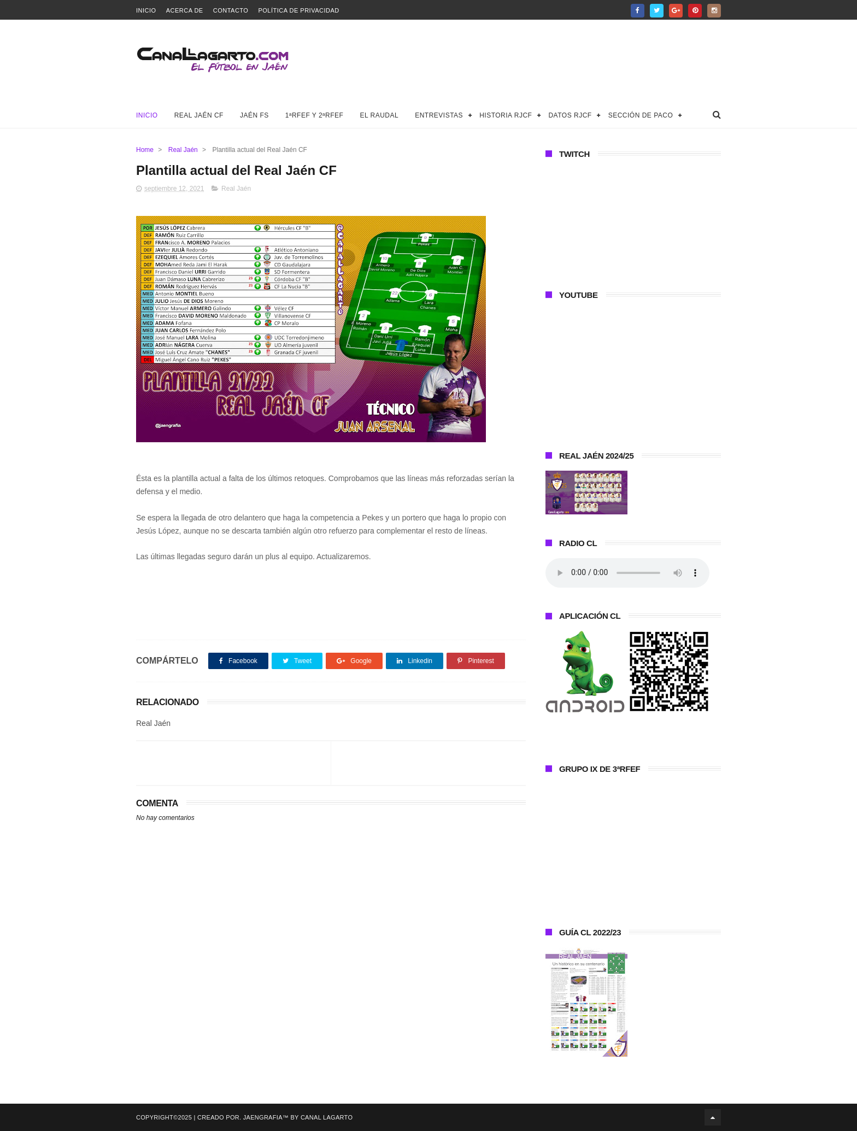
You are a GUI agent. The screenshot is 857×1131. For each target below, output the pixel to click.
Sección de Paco (640, 115)
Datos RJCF (569, 115)
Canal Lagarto (327, 1117)
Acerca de (184, 10)
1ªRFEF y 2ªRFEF (314, 115)
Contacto (231, 10)
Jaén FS (254, 115)
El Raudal (379, 115)
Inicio (146, 10)
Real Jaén (183, 150)
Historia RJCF (505, 115)
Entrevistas (439, 115)
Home (145, 150)
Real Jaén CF (199, 115)
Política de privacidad (298, 10)
